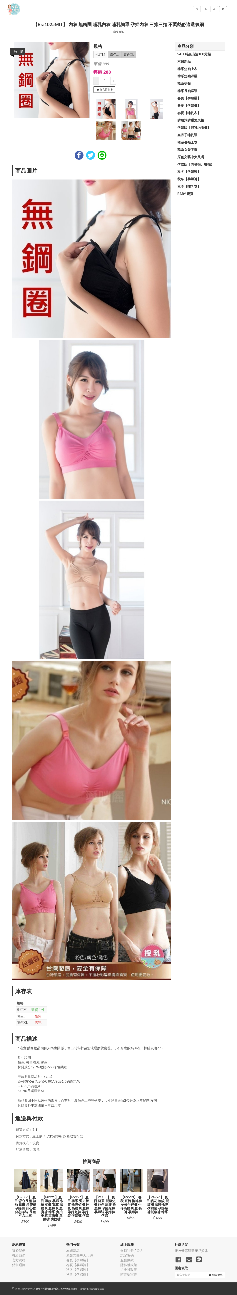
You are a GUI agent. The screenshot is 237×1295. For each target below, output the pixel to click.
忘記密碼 (127, 1255)
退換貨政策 (128, 1269)
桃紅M (100, 55)
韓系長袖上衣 (187, 142)
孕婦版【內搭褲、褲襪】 (195, 164)
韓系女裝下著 (187, 149)
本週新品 (184, 61)
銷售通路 (18, 1265)
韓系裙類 (184, 83)
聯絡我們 (18, 1255)
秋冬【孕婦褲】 (189, 179)
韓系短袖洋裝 (187, 76)
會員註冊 (127, 1251)
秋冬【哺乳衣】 (189, 186)
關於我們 (18, 1251)
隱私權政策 (128, 1265)
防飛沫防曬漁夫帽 (190, 120)
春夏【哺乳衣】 (189, 113)
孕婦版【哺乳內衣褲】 (194, 127)
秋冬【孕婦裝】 (189, 172)
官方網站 (18, 1260)
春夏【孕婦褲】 (189, 105)
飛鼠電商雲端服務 (91, 1288)
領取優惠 (216, 1274)
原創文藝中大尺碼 (190, 157)
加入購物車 (105, 89)
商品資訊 (118, 31)
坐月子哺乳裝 (187, 135)
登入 (139, 1251)
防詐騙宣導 (128, 1274)
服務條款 (127, 1260)
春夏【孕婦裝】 (189, 98)
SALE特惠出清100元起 (194, 54)
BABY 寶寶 (185, 194)
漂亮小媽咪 (27, 1288)
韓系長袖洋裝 (187, 91)
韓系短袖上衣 (187, 69)
